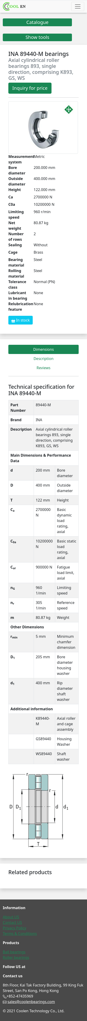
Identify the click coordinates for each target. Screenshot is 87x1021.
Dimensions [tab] (43, 349)
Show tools (37, 37)
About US (11, 916)
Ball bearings (14, 951)
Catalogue (37, 22)
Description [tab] (43, 358)
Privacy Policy (14, 928)
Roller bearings (16, 957)
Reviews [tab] (44, 367)
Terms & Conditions (20, 933)
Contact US (12, 922)
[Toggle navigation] (77, 6)
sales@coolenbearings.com (31, 1001)
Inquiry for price (30, 88)
